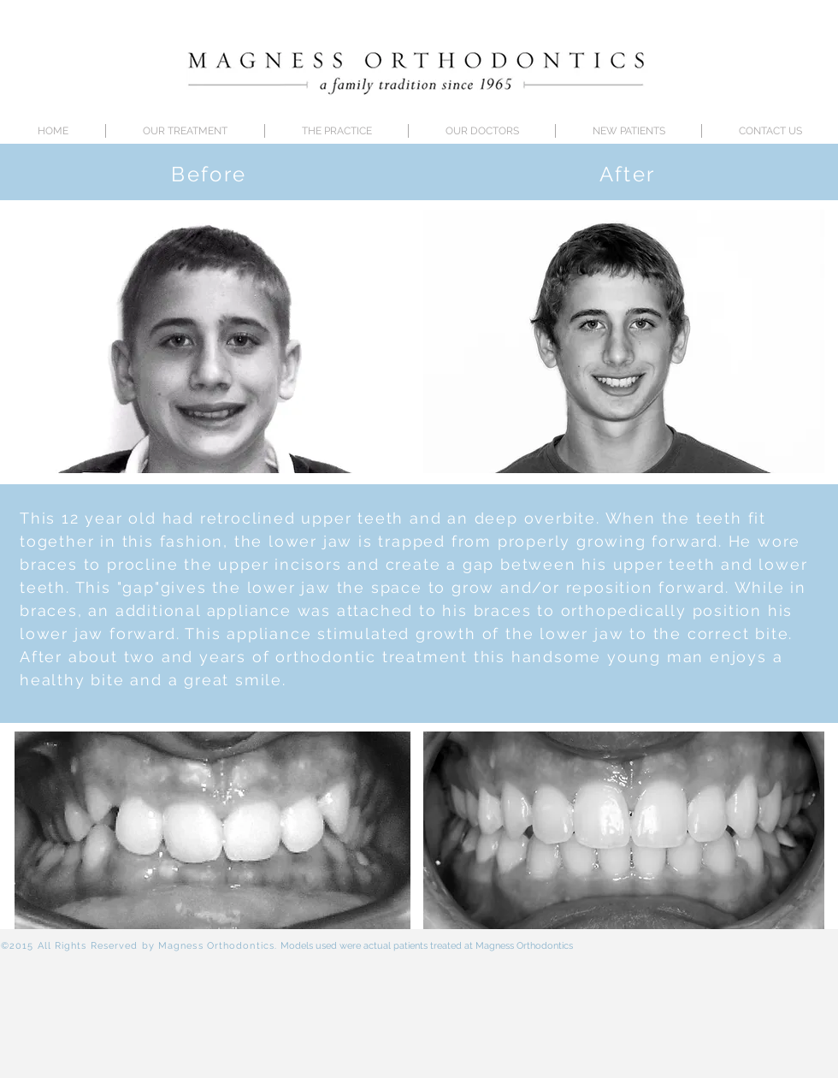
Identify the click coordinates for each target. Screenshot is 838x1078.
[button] (482, 131)
